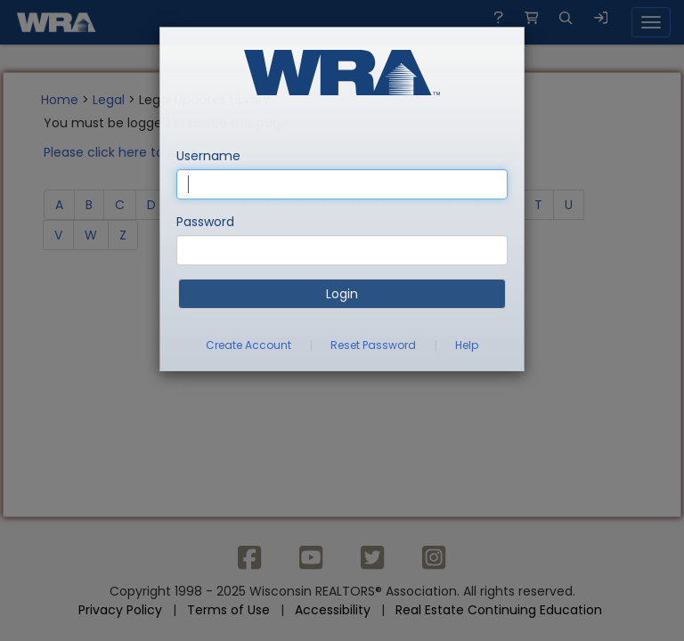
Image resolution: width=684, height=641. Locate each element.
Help (466, 345)
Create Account (248, 345)
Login (342, 294)
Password (205, 222)
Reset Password (373, 345)
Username (208, 156)
